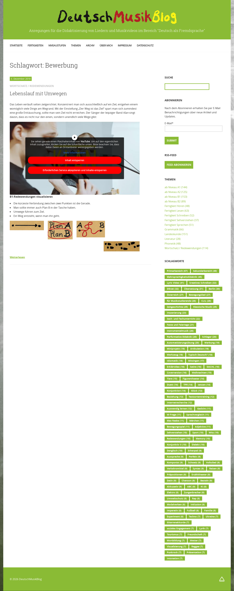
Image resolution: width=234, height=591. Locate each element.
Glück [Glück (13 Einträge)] (196, 390)
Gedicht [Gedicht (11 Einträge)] (204, 408)
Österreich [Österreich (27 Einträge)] (175, 294)
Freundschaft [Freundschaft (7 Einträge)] (197, 534)
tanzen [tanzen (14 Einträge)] (204, 384)
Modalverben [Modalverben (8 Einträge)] (176, 504)
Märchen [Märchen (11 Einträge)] (196, 420)
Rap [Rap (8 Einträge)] (196, 498)
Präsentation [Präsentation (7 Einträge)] (196, 552)
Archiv (90, 45)
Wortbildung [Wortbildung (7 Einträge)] (176, 540)
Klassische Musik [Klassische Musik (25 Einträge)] (205, 307)
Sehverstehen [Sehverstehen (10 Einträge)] (177, 432)
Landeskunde (173, 234)
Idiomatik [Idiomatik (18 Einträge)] (175, 360)
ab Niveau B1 (173, 196)
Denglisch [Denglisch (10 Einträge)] (174, 450)
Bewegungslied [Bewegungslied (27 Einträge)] (199, 294)
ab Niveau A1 (173, 187)
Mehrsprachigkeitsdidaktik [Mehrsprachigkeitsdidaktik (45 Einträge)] (184, 277)
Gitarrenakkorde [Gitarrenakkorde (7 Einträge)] (178, 522)
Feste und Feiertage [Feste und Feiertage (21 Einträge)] (180, 324)
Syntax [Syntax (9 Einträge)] (198, 468)
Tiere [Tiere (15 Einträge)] (172, 378)
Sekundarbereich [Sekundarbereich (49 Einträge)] (205, 271)
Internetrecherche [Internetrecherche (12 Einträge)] (179, 402)
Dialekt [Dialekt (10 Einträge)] (198, 444)
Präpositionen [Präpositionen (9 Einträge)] (176, 474)
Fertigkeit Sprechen (176, 225)
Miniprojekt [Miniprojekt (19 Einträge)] (176, 348)
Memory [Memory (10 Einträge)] (203, 438)
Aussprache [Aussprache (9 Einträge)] (175, 456)
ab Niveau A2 (173, 192)
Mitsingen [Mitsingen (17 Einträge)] (196, 360)
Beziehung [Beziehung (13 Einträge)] (175, 396)
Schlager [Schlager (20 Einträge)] (209, 336)
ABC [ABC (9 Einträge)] (191, 486)
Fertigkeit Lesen (174, 210)
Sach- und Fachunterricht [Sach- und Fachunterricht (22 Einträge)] (183, 318)
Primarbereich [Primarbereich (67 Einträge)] (177, 271)
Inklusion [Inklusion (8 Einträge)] (198, 504)
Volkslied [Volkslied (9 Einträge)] (213, 462)
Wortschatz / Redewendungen (183, 248)
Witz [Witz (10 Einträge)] (214, 432)
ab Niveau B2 (173, 201)
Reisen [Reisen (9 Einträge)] (214, 468)
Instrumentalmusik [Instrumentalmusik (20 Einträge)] (180, 330)
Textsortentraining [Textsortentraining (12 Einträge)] (201, 396)
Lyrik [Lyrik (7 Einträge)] (203, 528)
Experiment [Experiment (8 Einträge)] (175, 516)
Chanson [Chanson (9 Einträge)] (188, 480)
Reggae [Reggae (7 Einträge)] (197, 546)
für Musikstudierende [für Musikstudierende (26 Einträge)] (181, 301)
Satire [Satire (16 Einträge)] (195, 366)
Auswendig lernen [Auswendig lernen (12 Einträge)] (179, 408)
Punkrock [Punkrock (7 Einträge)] (174, 552)
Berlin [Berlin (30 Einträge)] (214, 288)
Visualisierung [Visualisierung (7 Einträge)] (176, 546)
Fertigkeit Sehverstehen (179, 220)
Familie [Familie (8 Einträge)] (210, 510)
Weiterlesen (17, 257)
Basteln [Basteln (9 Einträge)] (206, 480)
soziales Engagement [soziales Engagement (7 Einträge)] (180, 528)
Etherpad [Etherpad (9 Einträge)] (195, 450)
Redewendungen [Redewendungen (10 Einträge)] (178, 438)
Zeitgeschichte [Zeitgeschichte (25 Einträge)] (177, 307)
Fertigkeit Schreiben (177, 215)
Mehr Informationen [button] (75, 152)
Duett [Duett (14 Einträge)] (172, 384)
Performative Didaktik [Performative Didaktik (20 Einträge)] (182, 336)
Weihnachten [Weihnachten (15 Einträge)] (202, 372)
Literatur (170, 239)
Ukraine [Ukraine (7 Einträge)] (212, 516)
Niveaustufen (57, 45)
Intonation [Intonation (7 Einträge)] (174, 558)
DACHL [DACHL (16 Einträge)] (213, 366)
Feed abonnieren (179, 165)
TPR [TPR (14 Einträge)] (188, 384)
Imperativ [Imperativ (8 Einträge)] (174, 510)
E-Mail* (194, 126)
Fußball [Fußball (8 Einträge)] (193, 510)
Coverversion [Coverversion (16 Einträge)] (177, 372)
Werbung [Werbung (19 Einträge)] (212, 342)
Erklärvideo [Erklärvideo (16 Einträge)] (176, 366)
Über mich (106, 45)
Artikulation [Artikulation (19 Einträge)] (199, 348)
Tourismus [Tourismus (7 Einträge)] (174, 534)
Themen (76, 45)
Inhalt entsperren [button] (74, 160)
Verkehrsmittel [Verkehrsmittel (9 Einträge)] (177, 468)
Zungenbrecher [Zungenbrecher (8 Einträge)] (194, 492)
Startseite (16, 45)
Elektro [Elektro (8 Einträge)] (173, 492)
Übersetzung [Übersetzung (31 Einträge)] (193, 288)
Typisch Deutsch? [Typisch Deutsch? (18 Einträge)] (200, 354)
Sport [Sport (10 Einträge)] (197, 432)
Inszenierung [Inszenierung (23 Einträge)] (176, 312)
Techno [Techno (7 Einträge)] (194, 516)
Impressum (125, 45)
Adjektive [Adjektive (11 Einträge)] (203, 426)
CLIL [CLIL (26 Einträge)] (206, 301)
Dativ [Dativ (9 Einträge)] (171, 480)
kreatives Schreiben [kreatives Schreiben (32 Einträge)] (202, 282)
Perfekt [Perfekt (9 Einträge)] (195, 456)
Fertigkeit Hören (174, 206)
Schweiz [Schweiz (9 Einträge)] (194, 462)
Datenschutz (145, 45)
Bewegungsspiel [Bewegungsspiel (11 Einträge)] (178, 426)
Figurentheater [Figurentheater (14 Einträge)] (193, 378)
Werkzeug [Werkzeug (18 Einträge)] (175, 354)
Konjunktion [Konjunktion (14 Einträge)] (176, 390)
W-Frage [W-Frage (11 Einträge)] (174, 414)
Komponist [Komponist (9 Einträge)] (175, 462)
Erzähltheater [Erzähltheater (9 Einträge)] (201, 474)
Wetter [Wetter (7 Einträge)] (195, 540)
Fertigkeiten (35, 45)
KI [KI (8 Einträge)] (204, 486)
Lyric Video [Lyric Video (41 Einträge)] (175, 282)
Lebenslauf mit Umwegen (38, 93)
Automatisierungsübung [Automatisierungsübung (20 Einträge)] (183, 342)
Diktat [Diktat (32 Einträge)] (173, 288)
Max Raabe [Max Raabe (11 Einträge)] (175, 420)
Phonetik (170, 243)
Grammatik (171, 229)
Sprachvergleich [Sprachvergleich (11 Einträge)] (197, 414)
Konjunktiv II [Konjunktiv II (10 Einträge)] (176, 444)
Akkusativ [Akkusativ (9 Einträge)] (174, 486)
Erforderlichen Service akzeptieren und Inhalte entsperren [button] (75, 170)
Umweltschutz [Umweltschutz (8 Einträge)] (177, 498)
